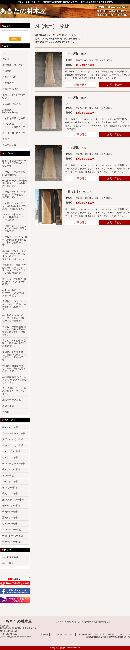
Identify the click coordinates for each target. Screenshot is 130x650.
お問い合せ (112, 634)
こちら (54, 34)
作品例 (5, 59)
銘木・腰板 (8, 563)
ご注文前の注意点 (11, 103)
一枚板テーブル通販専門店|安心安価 (13, 173)
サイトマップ (124, 634)
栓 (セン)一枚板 (10, 457)
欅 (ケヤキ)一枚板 (11, 541)
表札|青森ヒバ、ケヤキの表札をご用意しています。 (14, 391)
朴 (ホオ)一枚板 (10, 481)
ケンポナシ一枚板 (11, 529)
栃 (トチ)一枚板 (10, 523)
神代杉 (5, 411)
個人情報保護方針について (119, 637)
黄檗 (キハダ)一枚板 (12, 439)
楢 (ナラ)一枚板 (10, 493)
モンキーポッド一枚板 (13, 463)
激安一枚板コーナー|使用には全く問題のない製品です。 (14, 163)
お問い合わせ (114, 84)
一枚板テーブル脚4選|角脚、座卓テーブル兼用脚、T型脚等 (14, 183)
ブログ (5, 139)
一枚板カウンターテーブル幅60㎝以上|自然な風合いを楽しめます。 (14, 206)
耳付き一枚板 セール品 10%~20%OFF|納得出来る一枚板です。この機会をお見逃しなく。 (14, 255)
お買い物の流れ (10, 89)
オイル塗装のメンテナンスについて (13, 125)
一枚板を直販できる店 (13, 118)
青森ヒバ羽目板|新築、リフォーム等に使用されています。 (14, 368)
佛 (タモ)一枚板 (10, 511)
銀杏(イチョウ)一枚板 (13, 499)
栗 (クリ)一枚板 (10, 517)
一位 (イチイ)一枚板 (12, 535)
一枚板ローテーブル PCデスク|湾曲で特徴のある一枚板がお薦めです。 (14, 241)
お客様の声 (8, 83)
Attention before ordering (10, 111)
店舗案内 (7, 71)
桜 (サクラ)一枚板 (11, 505)
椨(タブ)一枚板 (10, 487)
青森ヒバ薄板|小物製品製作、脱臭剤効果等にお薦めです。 (14, 343)
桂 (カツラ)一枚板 (11, 451)
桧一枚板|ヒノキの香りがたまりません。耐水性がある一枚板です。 (14, 318)
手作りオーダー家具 (12, 65)
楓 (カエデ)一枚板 (11, 469)
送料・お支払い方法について (13, 96)
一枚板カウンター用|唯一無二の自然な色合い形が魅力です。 (14, 195)
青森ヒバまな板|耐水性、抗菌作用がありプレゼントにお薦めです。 (13, 356)
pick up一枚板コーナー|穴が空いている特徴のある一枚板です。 (14, 293)
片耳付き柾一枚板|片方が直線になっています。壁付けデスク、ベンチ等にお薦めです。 (14, 269)
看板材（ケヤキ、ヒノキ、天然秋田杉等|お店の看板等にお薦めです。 (14, 305)
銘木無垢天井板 (10, 557)
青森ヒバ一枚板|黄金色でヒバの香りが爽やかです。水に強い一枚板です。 (14, 330)
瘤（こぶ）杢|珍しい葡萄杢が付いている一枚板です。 (14, 281)
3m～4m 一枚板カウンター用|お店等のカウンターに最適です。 (14, 217)
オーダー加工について (13, 133)
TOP (4, 53)
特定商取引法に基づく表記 (95, 637)
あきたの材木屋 (23, 10)
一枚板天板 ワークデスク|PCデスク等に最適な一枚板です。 (14, 228)
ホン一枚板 (8, 475)
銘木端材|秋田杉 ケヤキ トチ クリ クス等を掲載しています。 (14, 380)
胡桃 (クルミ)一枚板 (12, 445)
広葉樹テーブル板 (11, 399)
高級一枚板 (8, 405)
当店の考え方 (9, 145)
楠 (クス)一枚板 (10, 427)
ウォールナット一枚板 (13, 433)
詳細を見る (80, 84)
